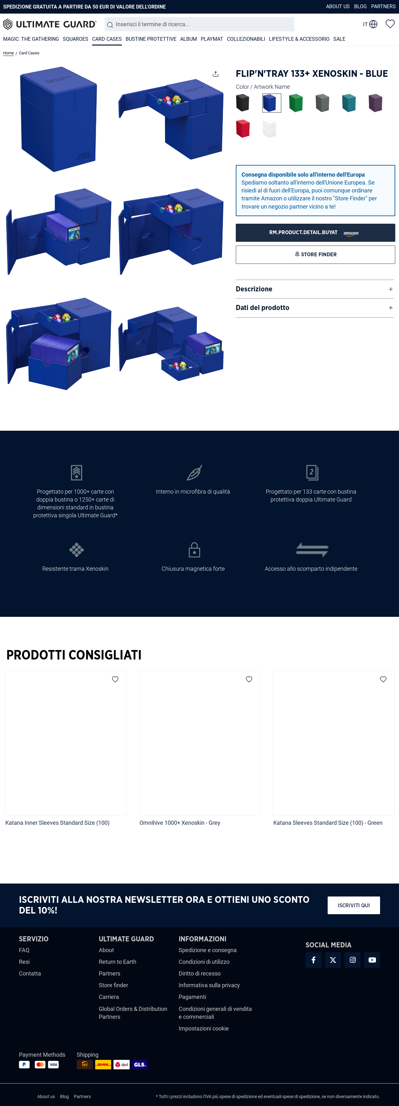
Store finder (113, 985)
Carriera (109, 997)
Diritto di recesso (200, 973)
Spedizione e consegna (208, 950)
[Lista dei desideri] (390, 23)
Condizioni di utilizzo (204, 961)
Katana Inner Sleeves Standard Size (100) (57, 822)
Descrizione (254, 289)
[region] (199, 754)
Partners (383, 6)
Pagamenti (192, 997)
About (106, 950)
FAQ (24, 950)
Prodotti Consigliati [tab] (74, 655)
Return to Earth (117, 961)
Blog (360, 6)
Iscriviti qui (354, 905)
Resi (24, 961)
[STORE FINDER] (315, 233)
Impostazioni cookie (204, 1028)
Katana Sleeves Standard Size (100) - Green (328, 822)
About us (338, 6)
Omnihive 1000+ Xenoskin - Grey (180, 822)
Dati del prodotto (262, 307)
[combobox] (199, 24)
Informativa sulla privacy (209, 985)
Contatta (30, 973)
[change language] (370, 24)
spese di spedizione (238, 1096)
